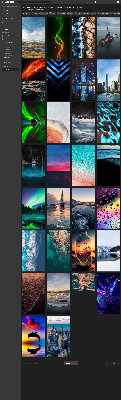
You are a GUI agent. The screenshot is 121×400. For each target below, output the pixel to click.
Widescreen (6, 63)
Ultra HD (5, 36)
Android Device (7, 42)
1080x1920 (7, 53)
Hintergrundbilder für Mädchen (9, 19)
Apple (4, 39)
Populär (6, 29)
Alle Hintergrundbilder (9, 6)
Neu (5, 26)
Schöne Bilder (7, 16)
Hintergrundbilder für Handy (9, 9)
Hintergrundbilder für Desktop (9, 12)
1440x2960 (7, 46)
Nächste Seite (71, 363)
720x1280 (12, 57)
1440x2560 (7, 50)
